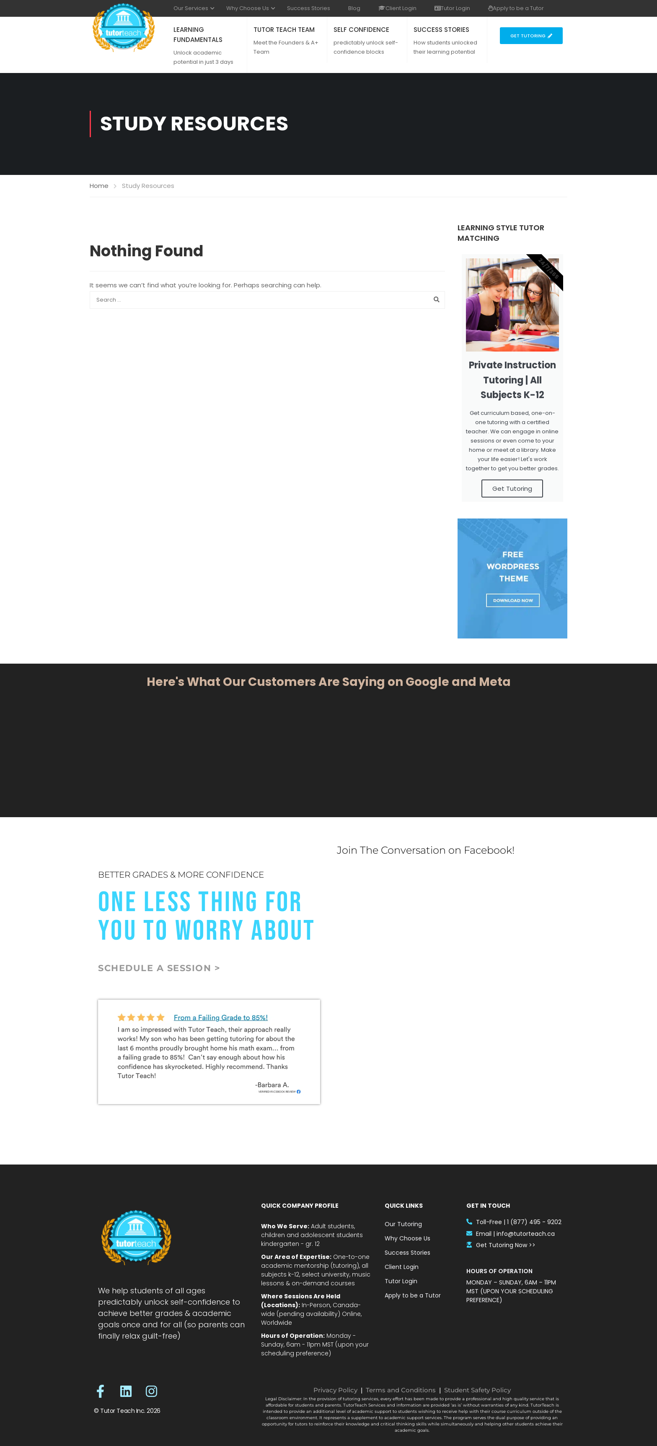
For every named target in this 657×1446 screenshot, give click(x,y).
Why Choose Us (247, 8)
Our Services (190, 8)
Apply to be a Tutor (516, 8)
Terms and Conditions (401, 1390)
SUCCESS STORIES (441, 29)
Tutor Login (452, 8)
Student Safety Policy (477, 1390)
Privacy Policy (335, 1390)
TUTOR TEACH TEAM (284, 29)
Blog (354, 8)
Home (99, 185)
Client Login (397, 8)
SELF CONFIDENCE (361, 29)
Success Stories (308, 8)
